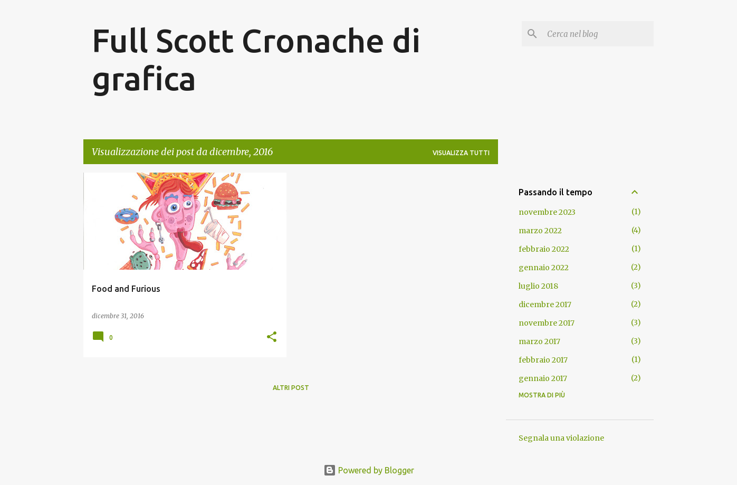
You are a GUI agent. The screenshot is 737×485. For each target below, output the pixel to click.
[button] (271, 337)
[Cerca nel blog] (598, 33)
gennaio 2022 (544, 267)
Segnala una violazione (561, 438)
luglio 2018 (538, 286)
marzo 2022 (540, 230)
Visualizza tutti (461, 152)
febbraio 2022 (544, 249)
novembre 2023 (547, 212)
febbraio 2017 (543, 360)
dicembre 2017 (545, 304)
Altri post (291, 387)
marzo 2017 (539, 341)
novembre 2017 (547, 323)
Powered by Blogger (368, 470)
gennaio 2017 (543, 378)
